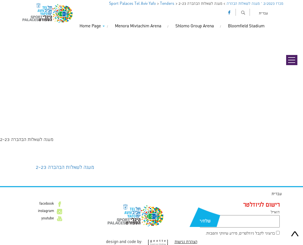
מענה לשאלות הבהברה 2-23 (65, 167)
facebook (46, 204)
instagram (46, 211)
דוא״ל (275, 212)
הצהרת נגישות (186, 242)
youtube (47, 218)
